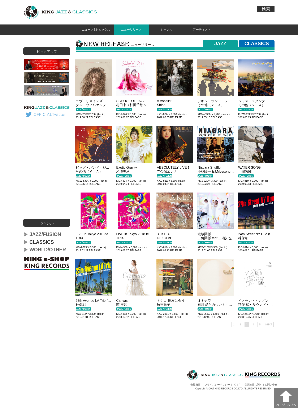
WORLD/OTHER (48, 248)
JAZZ (220, 42)
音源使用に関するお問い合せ (261, 383)
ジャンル (166, 29)
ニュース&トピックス (96, 29)
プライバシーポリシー (217, 383)
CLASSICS (257, 42)
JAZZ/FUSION (45, 233)
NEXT (268, 323)
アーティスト (201, 29)
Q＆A (237, 383)
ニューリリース (131, 29)
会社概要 (195, 383)
